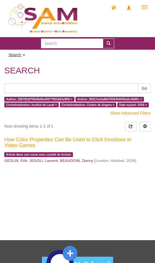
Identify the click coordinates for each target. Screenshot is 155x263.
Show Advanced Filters (130, 113)
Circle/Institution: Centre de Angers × (88, 105)
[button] (114, 7)
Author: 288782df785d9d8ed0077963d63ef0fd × (39, 99)
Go (144, 88)
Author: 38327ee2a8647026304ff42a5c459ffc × (109, 99)
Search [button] (17, 55)
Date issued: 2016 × (133, 105)
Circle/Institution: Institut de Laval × (31, 105)
